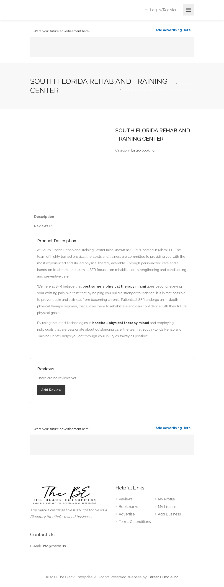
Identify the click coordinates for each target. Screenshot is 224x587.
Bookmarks (128, 507)
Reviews (126, 499)
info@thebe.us (54, 546)
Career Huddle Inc (163, 577)
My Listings (167, 507)
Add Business (169, 514)
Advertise (127, 514)
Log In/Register (161, 10)
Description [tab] (44, 217)
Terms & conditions (135, 522)
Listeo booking (142, 150)
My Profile (166, 499)
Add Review (51, 390)
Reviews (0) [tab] (43, 226)
